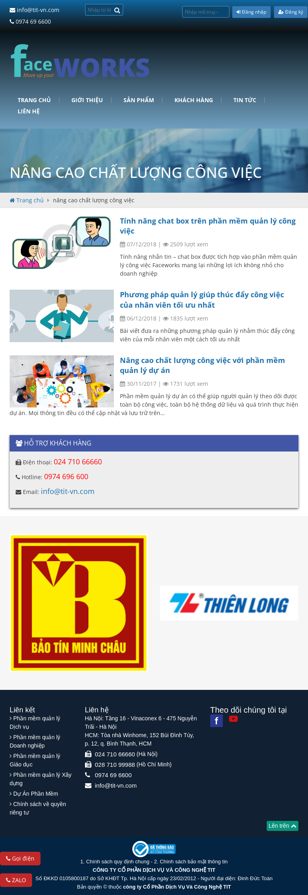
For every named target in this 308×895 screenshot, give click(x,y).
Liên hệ (29, 111)
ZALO (16, 880)
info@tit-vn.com (34, 10)
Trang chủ (34, 100)
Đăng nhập (251, 11)
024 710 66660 (78, 461)
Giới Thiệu (87, 100)
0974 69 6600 (30, 21)
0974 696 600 (66, 476)
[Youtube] (233, 718)
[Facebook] (216, 720)
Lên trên (282, 825)
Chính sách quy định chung (118, 862)
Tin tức (244, 100)
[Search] (117, 10)
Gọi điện (20, 858)
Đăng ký (290, 11)
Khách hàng (193, 100)
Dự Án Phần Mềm (35, 793)
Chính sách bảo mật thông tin (193, 862)
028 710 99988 (115, 764)
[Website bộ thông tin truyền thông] (154, 849)
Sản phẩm (139, 100)
